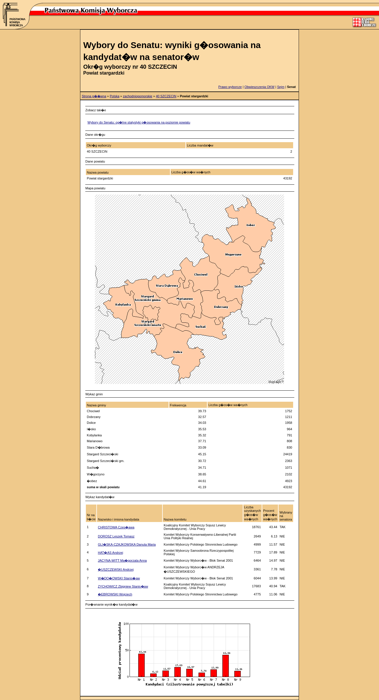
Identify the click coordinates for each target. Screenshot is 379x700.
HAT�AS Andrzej (110, 552)
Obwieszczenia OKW (259, 87)
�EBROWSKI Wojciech (115, 594)
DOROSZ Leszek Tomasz (116, 536)
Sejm (280, 87)
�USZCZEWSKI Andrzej (116, 569)
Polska (114, 96)
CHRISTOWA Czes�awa (116, 527)
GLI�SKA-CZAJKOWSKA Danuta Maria (127, 544)
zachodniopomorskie (137, 96)
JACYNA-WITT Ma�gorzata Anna (122, 560)
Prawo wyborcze (230, 87)
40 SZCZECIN (166, 96)
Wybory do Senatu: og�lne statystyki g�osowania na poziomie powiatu (139, 122)
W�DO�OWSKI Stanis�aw (119, 578)
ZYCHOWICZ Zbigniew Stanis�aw (123, 586)
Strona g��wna (94, 96)
